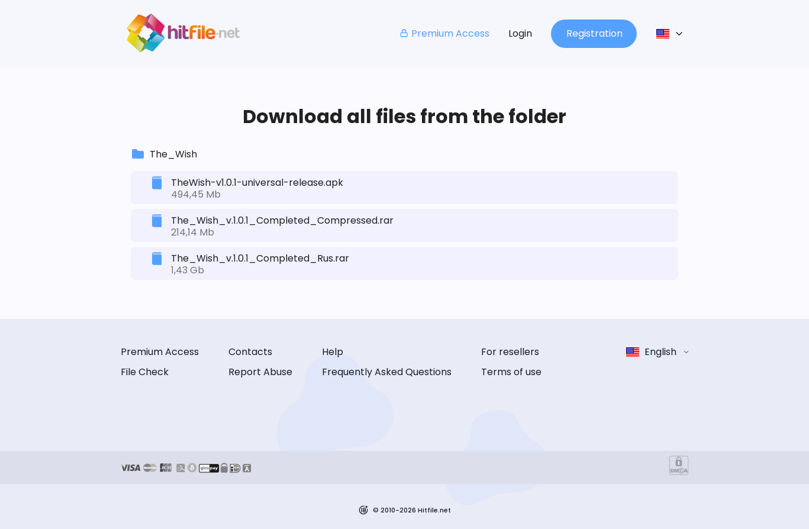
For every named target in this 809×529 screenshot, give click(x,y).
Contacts (250, 352)
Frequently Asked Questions (387, 372)
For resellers (510, 352)
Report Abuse (260, 372)
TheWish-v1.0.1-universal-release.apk (257, 182)
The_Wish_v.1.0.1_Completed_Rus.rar (260, 258)
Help (332, 352)
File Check (145, 372)
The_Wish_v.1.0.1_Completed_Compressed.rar (282, 220)
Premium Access (444, 33)
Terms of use (511, 372)
